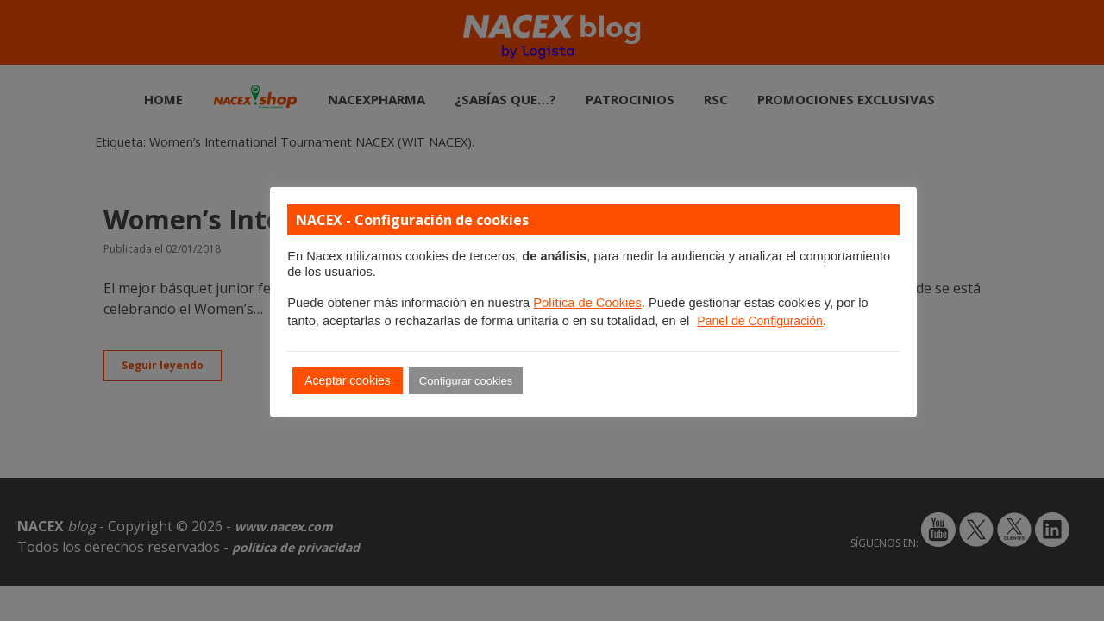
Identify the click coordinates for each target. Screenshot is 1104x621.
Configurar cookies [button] (465, 380)
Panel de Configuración (760, 321)
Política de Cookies (587, 303)
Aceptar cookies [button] (347, 380)
